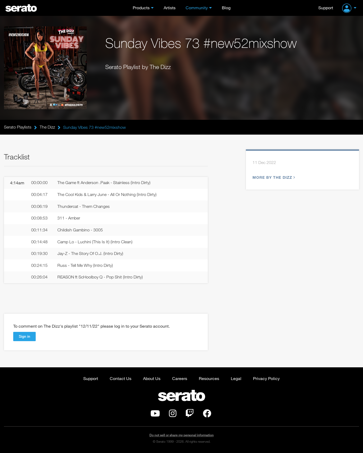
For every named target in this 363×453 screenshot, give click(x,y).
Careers (179, 378)
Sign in (24, 337)
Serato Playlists (17, 127)
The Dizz (47, 127)
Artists (170, 7)
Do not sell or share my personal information (181, 436)
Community (197, 7)
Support (325, 7)
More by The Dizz (273, 177)
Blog (226, 7)
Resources (209, 378)
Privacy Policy (266, 378)
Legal (236, 378)
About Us (151, 378)
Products (141, 7)
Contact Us (120, 378)
